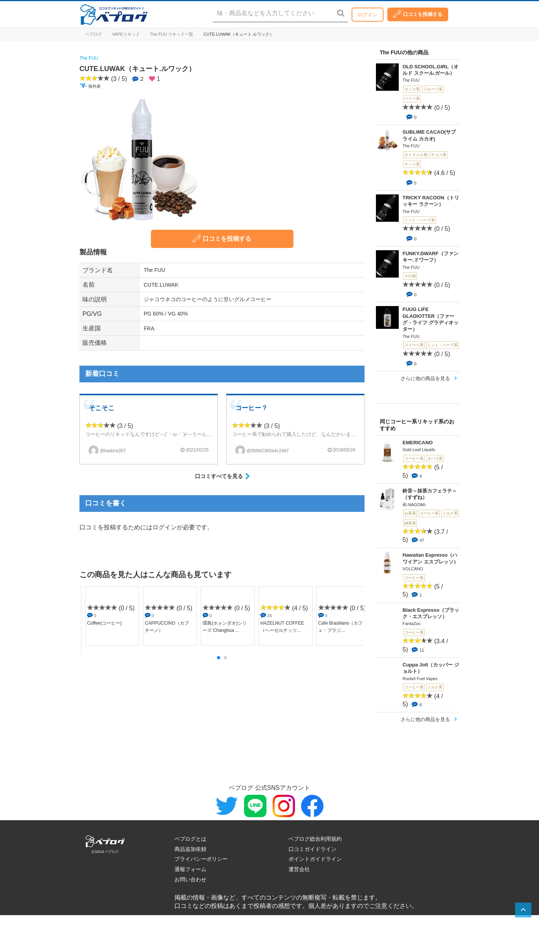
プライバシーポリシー (201, 859)
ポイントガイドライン (315, 859)
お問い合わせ (190, 879)
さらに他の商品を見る (425, 378)
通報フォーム (190, 869)
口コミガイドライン (312, 849)
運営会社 (299, 869)
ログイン (367, 14)
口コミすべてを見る (219, 476)
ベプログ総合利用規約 (315, 839)
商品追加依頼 (190, 849)
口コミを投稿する (417, 14)
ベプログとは (190, 839)
